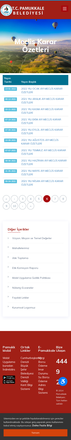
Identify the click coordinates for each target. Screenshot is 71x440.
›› (30, 206)
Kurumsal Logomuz (23, 307)
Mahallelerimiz (20, 248)
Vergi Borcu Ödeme (42, 361)
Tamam (35, 432)
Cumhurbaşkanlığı (31, 358)
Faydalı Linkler (20, 297)
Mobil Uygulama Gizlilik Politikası (31, 277)
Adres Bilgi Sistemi (43, 388)
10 (14, 206)
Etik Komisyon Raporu (25, 268)
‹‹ (6, 199)
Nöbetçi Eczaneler (23, 287)
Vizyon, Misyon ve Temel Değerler (32, 238)
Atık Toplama (20, 258)
